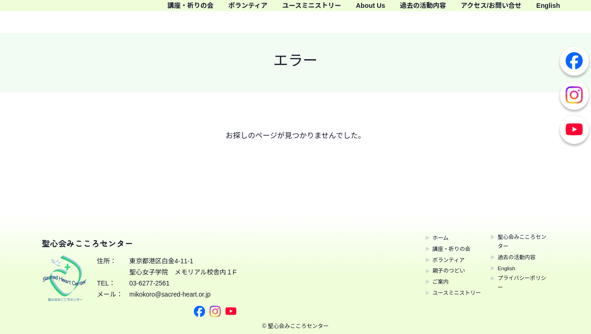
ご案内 (428, 281)
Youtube (574, 129)
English (568, 22)
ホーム (428, 237)
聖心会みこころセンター (520, 243)
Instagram (574, 95)
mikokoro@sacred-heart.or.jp (170, 294)
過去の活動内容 (467, 9)
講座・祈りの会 (201, 9)
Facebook (574, 61)
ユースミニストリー (340, 9)
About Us (407, 9)
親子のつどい (437, 270)
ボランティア (266, 9)
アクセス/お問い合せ (545, 9)
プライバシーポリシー (520, 287)
